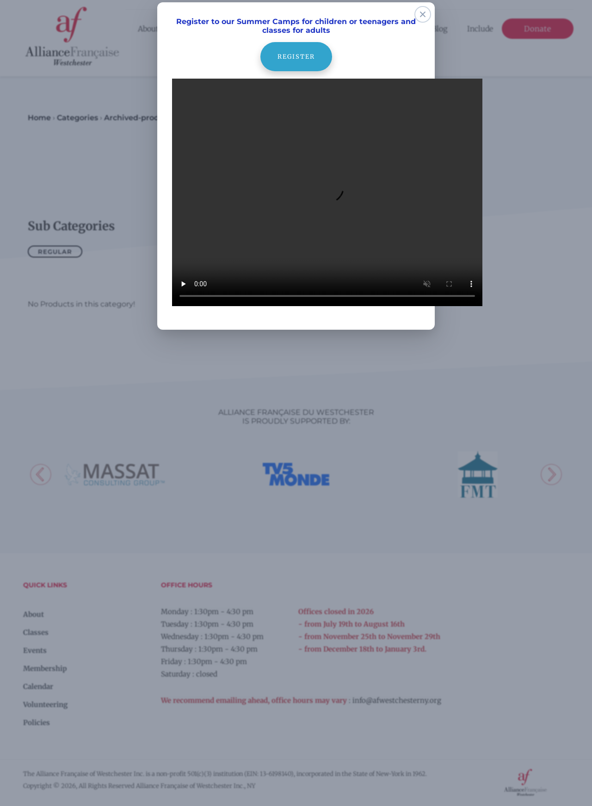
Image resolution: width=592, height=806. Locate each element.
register (296, 46)
